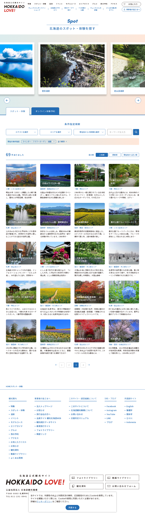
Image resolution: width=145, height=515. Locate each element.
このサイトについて (80, 406)
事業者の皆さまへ (132, 9)
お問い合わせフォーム (121, 486)
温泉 (51, 4)
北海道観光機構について (82, 410)
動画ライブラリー (19, 454)
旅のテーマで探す (69, 9)
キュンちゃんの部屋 (95, 9)
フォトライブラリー (45, 430)
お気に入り (131, 4)
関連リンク (41, 434)
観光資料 (15, 450)
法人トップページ (44, 406)
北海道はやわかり (55, 9)
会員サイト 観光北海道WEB (49, 418)
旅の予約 (104, 4)
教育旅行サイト (43, 426)
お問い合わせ (77, 414)
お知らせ (15, 446)
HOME (8, 386)
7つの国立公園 (82, 9)
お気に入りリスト (19, 442)
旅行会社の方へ (43, 414)
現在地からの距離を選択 (92, 132)
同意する (72, 507)
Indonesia (131, 422)
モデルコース (71, 4)
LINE (109, 418)
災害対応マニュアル (80, 418)
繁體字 (129, 410)
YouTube (111, 414)
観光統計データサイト (46, 422)
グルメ (94, 4)
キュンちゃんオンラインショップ (37, 9)
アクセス (114, 4)
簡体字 (129, 414)
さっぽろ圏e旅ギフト (111, 9)
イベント (59, 4)
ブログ (110, 422)
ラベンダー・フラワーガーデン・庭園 (39, 141)
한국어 (129, 418)
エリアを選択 (60, 132)
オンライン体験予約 (45, 111)
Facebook (111, 406)
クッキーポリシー (44, 501)
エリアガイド (84, 4)
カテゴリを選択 (26, 132)
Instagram (112, 410)
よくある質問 (17, 458)
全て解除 (62, 141)
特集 (29, 4)
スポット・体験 (40, 4)
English (130, 406)
